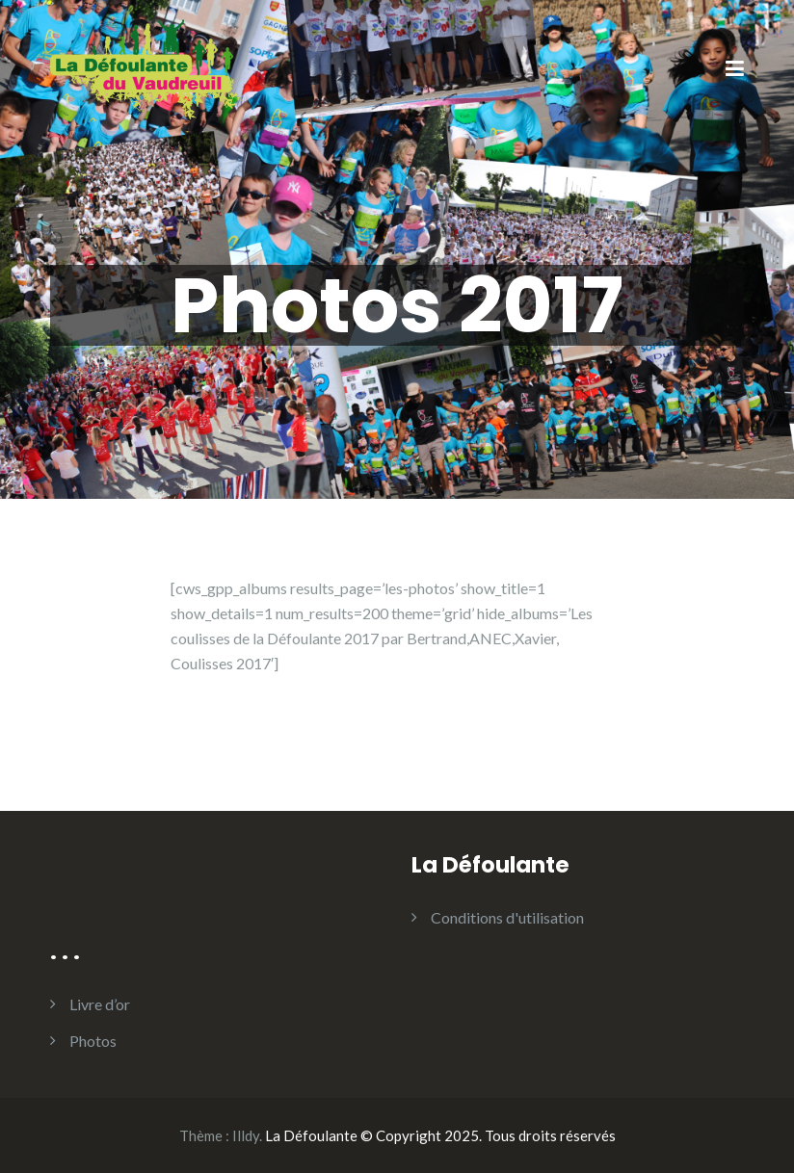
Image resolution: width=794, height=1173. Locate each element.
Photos (93, 1040)
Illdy (245, 1135)
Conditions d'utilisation (507, 917)
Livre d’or (99, 1004)
